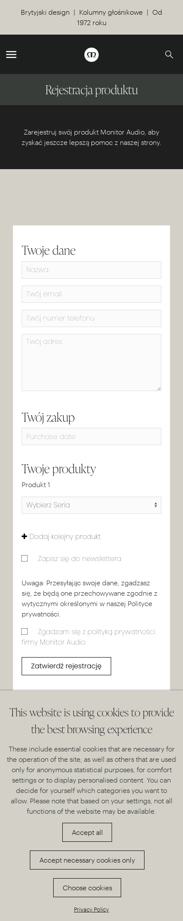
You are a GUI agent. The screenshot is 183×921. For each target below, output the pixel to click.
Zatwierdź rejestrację (66, 666)
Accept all (87, 832)
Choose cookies (87, 887)
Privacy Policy (91, 909)
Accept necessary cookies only (87, 860)
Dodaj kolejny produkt (61, 537)
